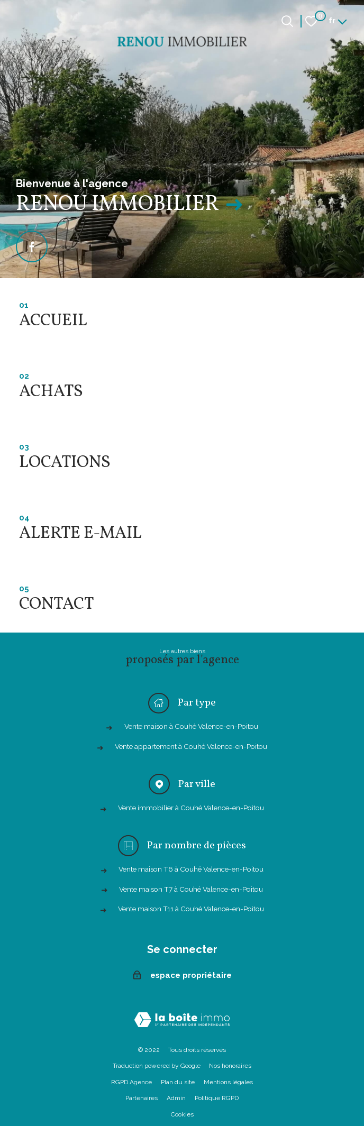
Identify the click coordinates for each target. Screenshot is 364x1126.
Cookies (182, 1114)
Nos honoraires (230, 1065)
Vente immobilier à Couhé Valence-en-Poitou (191, 807)
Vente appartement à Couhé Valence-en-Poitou (191, 746)
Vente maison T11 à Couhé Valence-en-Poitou (191, 908)
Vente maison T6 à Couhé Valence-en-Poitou (191, 869)
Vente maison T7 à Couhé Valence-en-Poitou (191, 889)
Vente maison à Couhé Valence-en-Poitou (191, 726)
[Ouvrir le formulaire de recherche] (287, 21)
